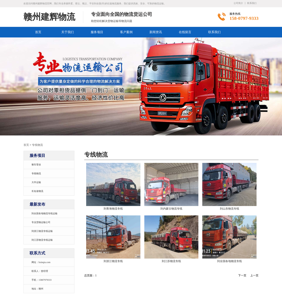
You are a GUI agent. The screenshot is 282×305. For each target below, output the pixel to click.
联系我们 (252, 3)
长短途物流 (37, 191)
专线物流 (37, 144)
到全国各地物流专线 (229, 261)
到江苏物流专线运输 (42, 240)
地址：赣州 (37, 288)
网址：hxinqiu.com (41, 262)
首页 (38, 32)
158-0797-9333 (244, 18)
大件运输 (36, 182)
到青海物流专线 (113, 208)
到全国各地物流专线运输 (44, 213)
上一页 (254, 275)
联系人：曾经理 (40, 271)
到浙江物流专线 (113, 261)
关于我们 (67, 32)
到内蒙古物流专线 (171, 208)
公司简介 (238, 3)
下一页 (242, 275)
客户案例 (126, 32)
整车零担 (36, 164)
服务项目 (97, 32)
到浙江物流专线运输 (42, 231)
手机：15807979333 (42, 280)
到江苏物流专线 (171, 261)
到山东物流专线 (229, 208)
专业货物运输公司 (41, 222)
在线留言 (185, 32)
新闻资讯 (155, 32)
